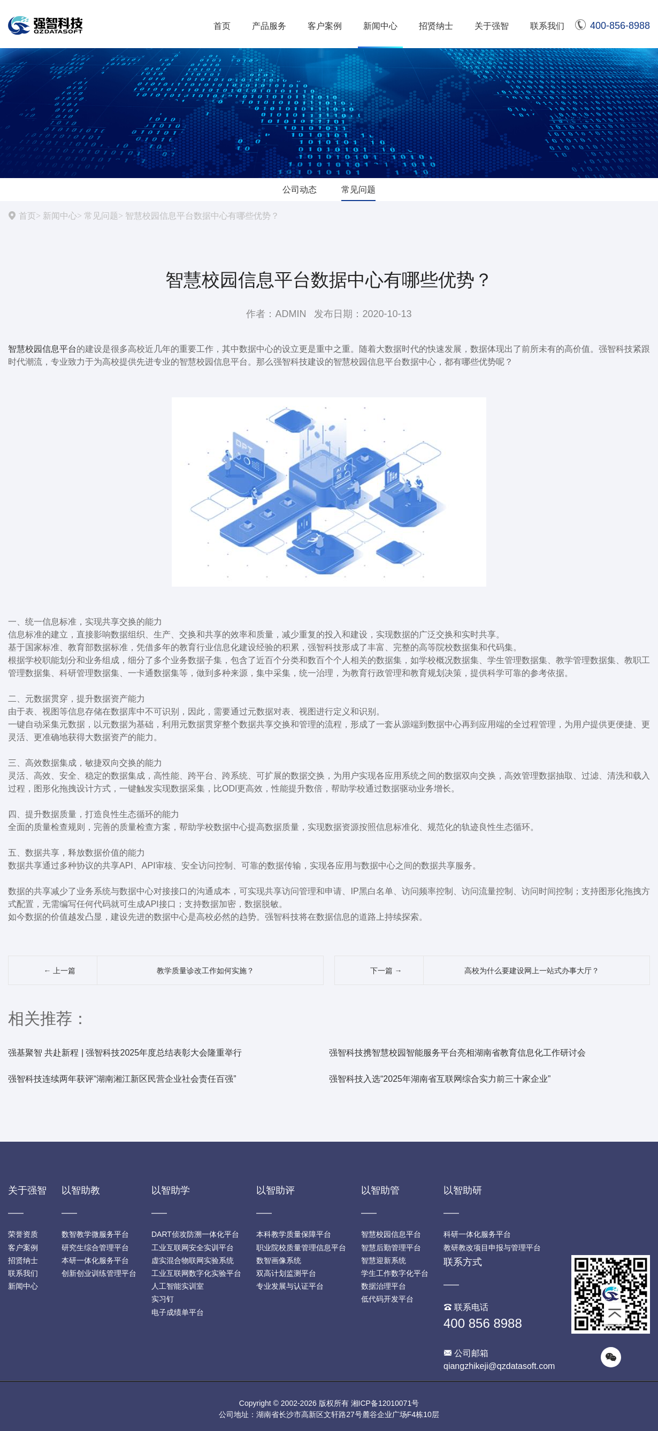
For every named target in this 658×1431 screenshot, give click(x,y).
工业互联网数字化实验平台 (196, 1273)
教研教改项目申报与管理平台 (492, 1247)
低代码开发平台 (387, 1299)
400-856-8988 (612, 25)
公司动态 (299, 189)
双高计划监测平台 (286, 1273)
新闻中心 (380, 25)
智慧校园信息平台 (42, 348)
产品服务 (269, 25)
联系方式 (462, 1262)
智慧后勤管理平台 (391, 1247)
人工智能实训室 (177, 1286)
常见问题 (358, 189)
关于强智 (492, 25)
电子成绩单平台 (177, 1312)
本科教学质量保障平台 (293, 1234)
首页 (222, 25)
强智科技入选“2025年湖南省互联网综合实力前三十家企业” (439, 1078)
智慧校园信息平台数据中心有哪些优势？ (202, 215)
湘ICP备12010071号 (385, 1403)
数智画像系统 (278, 1260)
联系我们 (547, 25)
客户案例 (325, 25)
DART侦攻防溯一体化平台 (195, 1234)
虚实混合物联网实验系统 (192, 1260)
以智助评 (275, 1190)
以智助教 (81, 1190)
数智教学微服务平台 (95, 1234)
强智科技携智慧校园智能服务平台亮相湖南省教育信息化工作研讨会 (457, 1052)
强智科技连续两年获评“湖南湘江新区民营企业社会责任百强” (122, 1078)
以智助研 (462, 1190)
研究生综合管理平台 (95, 1247)
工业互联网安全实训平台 (192, 1247)
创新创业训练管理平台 (99, 1273)
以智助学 (170, 1190)
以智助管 (380, 1190)
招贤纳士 (436, 25)
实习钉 (162, 1299)
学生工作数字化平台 (395, 1273)
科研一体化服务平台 (477, 1234)
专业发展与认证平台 (290, 1286)
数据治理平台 (383, 1286)
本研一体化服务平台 (95, 1260)
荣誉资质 (23, 1234)
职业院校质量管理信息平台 (301, 1247)
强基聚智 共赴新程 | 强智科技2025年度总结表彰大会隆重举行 (125, 1052)
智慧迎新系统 (383, 1260)
